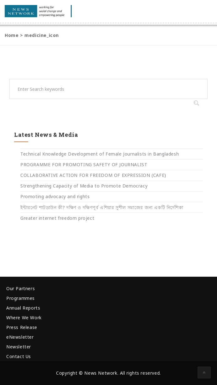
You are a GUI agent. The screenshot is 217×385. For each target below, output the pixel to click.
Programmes (20, 298)
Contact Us (18, 356)
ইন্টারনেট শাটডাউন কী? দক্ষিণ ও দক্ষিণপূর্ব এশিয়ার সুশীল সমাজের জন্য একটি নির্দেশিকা (101, 207)
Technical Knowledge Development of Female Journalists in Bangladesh (99, 154)
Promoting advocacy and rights (55, 196)
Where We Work (24, 318)
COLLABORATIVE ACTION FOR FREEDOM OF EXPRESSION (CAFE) (93, 175)
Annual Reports (23, 308)
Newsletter (18, 347)
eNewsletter (20, 337)
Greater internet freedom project (57, 218)
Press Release (21, 327)
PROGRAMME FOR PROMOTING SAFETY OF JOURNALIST (83, 164)
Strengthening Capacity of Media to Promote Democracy (83, 186)
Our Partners (20, 288)
